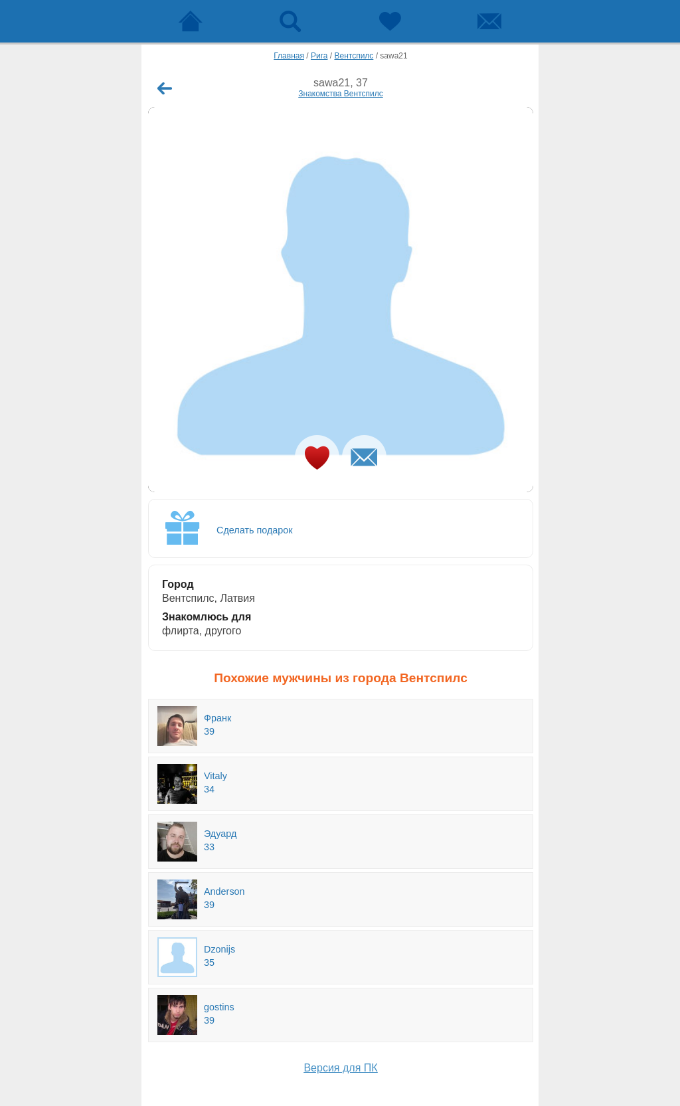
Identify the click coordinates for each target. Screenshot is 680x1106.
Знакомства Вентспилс (340, 93)
